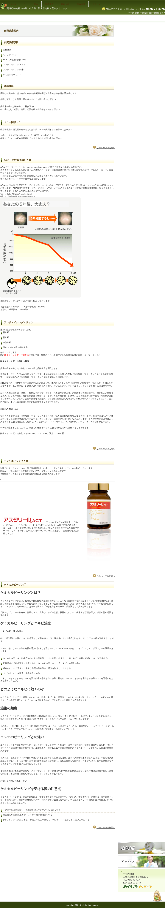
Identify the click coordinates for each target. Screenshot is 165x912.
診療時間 (141, 848)
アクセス (141, 862)
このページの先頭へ (105, 147)
